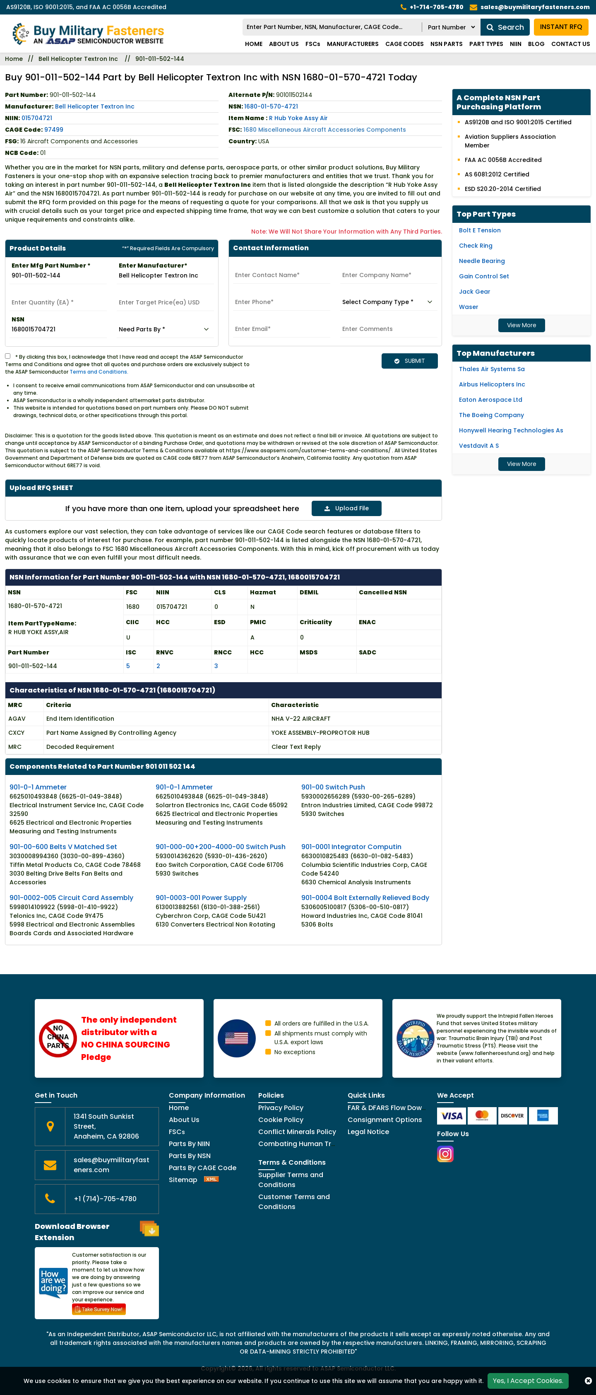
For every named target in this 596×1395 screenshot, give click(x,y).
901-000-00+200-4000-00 (221, 846)
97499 (53, 130)
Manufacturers (353, 44)
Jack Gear (474, 291)
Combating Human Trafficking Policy (320, 1143)
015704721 (37, 118)
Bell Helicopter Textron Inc (78, 59)
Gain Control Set (484, 276)
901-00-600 (63, 846)
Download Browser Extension (97, 1231)
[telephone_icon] (432, 7)
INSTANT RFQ (561, 27)
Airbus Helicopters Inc (492, 384)
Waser (468, 307)
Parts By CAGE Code (202, 1167)
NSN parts (446, 44)
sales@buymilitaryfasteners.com (111, 1164)
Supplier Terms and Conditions (290, 1179)
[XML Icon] (211, 1179)
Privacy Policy (280, 1107)
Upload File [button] (346, 508)
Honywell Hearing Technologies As (511, 430)
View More (521, 325)
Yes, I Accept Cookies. (528, 1380)
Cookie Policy (280, 1119)
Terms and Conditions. (99, 371)
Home (253, 44)
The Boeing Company (491, 415)
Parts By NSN (190, 1155)
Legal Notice (368, 1131)
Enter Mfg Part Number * (51, 265)
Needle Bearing (482, 261)
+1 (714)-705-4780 (105, 1198)
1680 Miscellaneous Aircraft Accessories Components (324, 130)
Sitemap (183, 1179)
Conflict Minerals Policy (297, 1131)
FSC (177, 1131)
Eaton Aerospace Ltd (490, 400)
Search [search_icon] (505, 27)
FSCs (312, 44)
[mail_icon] (530, 7)
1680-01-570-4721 (271, 106)
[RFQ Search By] (451, 27)
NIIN (516, 44)
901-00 (333, 787)
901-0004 (365, 897)
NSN (18, 319)
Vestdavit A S (479, 446)
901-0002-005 (71, 897)
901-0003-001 (201, 897)
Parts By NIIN (189, 1143)
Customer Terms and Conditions (294, 1201)
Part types (486, 44)
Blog (536, 44)
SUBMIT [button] (409, 361)
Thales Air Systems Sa (492, 369)
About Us (284, 44)
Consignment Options (385, 1119)
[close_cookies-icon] (588, 1381)
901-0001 (351, 846)
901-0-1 (38, 787)
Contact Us (570, 44)
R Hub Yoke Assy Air (298, 118)
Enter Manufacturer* (153, 265)
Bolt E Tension (480, 230)
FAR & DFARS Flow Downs (389, 1107)
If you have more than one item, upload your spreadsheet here (182, 508)
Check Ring (476, 245)
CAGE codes (404, 44)
